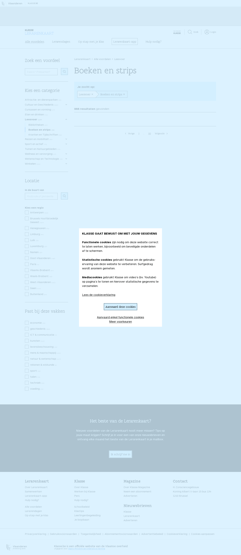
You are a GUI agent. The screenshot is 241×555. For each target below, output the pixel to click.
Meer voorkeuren (120, 321)
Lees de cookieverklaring (98, 294)
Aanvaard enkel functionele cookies (120, 317)
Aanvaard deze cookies (120, 307)
